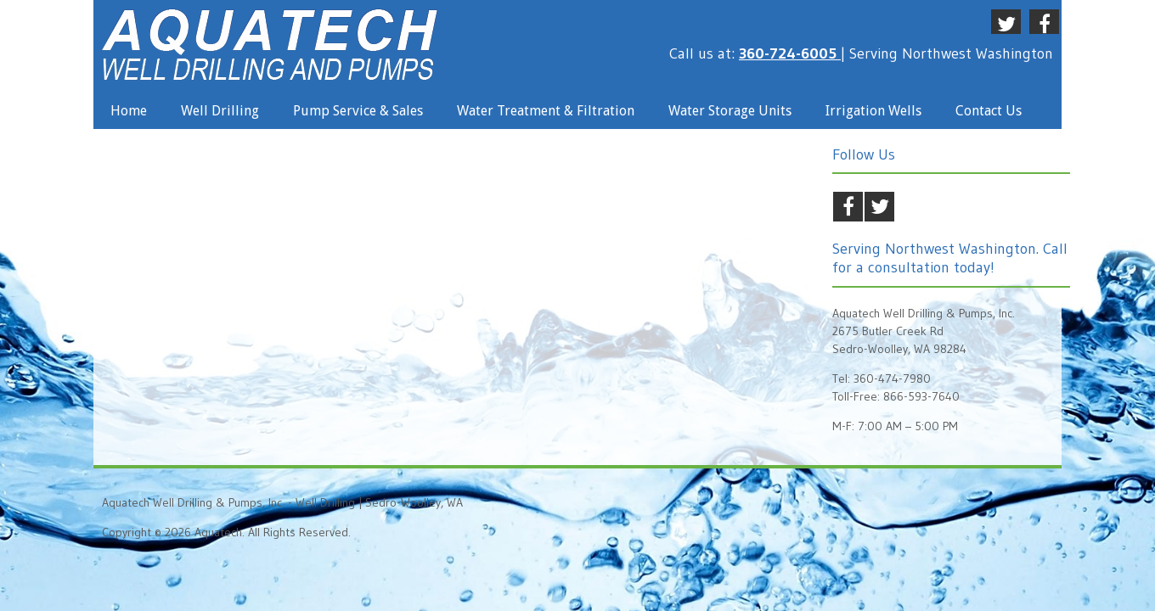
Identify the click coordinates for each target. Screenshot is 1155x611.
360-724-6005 (790, 53)
